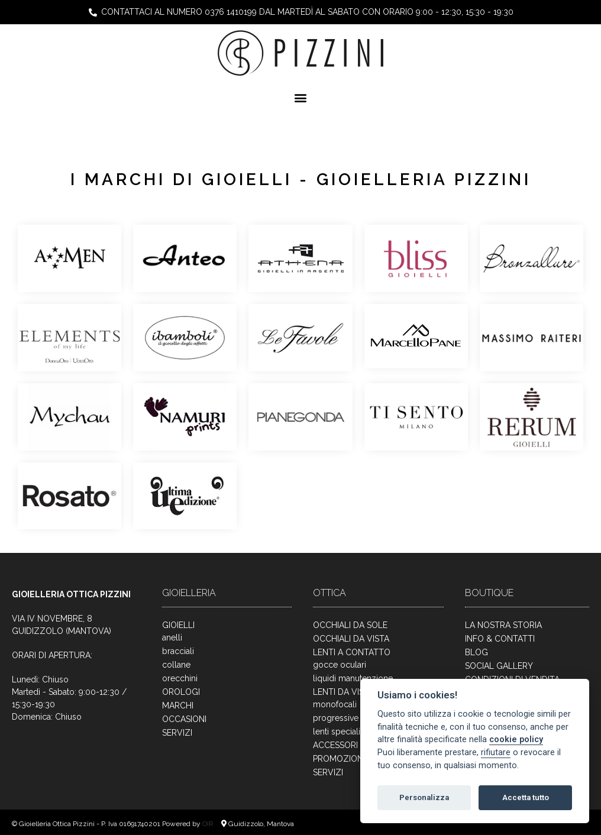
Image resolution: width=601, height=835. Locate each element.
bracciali (178, 651)
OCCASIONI (184, 719)
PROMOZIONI (339, 758)
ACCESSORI (335, 745)
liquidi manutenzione (353, 678)
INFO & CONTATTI (500, 638)
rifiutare (495, 752)
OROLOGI (181, 692)
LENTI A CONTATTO (351, 652)
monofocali (335, 704)
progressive (335, 718)
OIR (208, 824)
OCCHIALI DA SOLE (350, 625)
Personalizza (424, 797)
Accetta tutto (525, 797)
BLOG (476, 652)
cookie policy (516, 739)
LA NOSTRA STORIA (503, 625)
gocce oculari (339, 664)
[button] (301, 97)
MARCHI (177, 705)
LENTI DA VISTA (343, 692)
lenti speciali (336, 731)
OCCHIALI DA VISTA (351, 638)
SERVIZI (177, 732)
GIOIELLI (178, 625)
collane (176, 664)
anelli (172, 637)
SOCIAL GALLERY (499, 666)
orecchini (180, 678)
